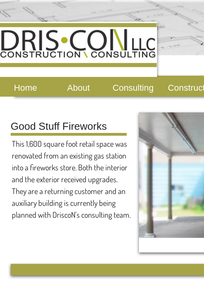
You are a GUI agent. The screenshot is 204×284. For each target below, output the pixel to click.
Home (25, 88)
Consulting (132, 88)
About (78, 88)
